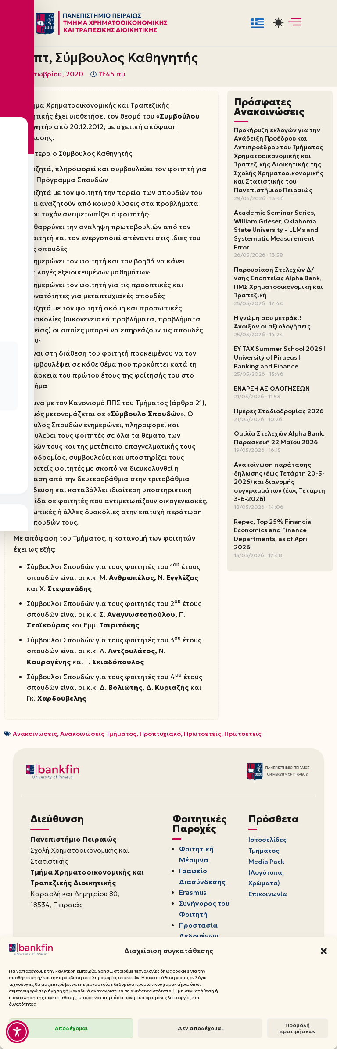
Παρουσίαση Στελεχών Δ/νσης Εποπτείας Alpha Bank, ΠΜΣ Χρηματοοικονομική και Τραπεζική (278, 283)
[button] (323, 951)
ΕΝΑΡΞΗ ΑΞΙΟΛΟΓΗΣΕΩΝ (272, 389)
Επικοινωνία (267, 916)
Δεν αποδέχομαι (200, 1028)
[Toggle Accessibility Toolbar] (17, 1031)
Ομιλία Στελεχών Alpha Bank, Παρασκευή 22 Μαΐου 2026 (279, 438)
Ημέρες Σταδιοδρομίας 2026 (278, 411)
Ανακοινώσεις (35, 753)
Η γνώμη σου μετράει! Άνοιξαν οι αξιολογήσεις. (273, 322)
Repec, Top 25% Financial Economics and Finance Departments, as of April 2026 (273, 535)
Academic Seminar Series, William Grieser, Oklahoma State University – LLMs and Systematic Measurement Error (276, 230)
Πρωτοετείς (202, 753)
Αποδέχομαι (71, 1028)
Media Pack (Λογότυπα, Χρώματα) (266, 894)
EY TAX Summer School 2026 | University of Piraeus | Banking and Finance (279, 357)
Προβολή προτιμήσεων (297, 1028)
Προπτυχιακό (160, 753)
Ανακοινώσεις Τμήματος (98, 753)
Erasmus (194, 914)
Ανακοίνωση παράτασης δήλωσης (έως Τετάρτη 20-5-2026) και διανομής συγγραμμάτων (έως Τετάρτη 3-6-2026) (279, 482)
